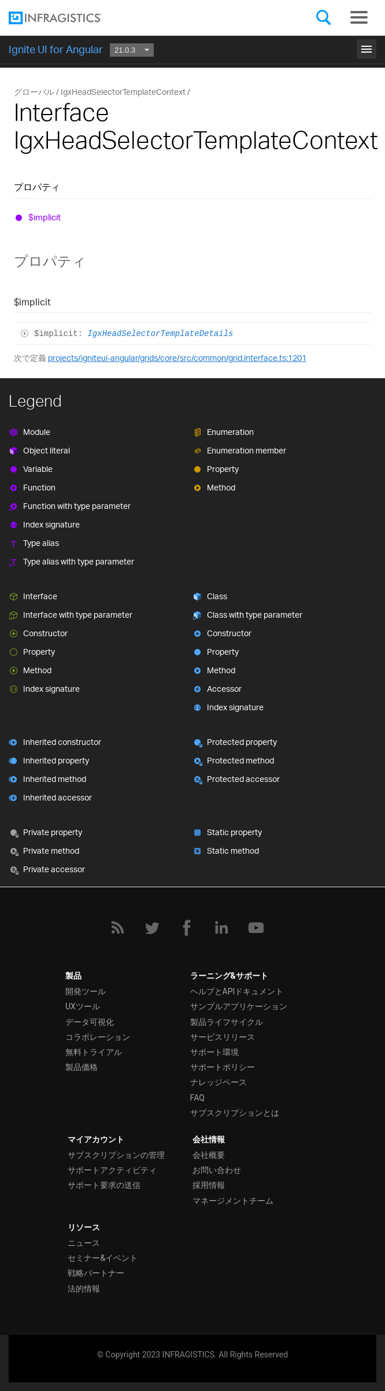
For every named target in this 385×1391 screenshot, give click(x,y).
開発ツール (85, 991)
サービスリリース (222, 1037)
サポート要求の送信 (104, 1185)
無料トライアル (93, 1052)
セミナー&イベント (103, 1258)
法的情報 (84, 1288)
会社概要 (208, 1155)
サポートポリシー (222, 1067)
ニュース (84, 1243)
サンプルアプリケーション (238, 1006)
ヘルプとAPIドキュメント (237, 991)
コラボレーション (97, 1037)
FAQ (197, 1097)
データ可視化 (89, 1022)
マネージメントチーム (232, 1200)
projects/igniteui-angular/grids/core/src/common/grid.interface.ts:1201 (177, 358)
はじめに (192, 47)
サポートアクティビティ (112, 1170)
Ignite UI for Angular (56, 49)
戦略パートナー (96, 1273)
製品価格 (81, 1067)
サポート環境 (214, 1052)
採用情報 (208, 1185)
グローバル (34, 92)
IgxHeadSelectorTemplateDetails (160, 333)
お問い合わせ (216, 1170)
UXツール (82, 1006)
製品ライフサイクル (226, 1022)
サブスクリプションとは (234, 1112)
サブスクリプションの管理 (116, 1155)
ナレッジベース (218, 1082)
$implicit (44, 217)
